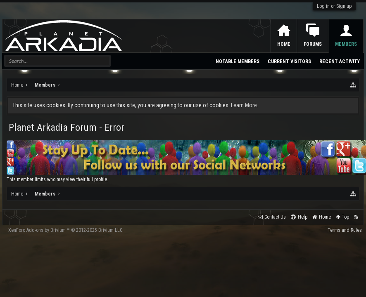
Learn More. (244, 105)
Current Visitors (289, 61)
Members (346, 44)
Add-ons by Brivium (66, 230)
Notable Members (237, 61)
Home (283, 44)
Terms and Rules (345, 230)
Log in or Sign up (334, 6)
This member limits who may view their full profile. (57, 179)
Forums (313, 44)
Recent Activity (339, 61)
